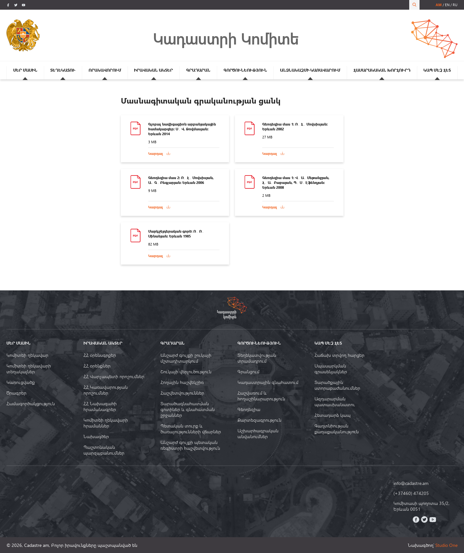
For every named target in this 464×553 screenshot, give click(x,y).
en (447, 5)
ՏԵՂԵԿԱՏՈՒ (62, 70)
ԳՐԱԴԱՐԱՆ (198, 70)
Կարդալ (155, 153)
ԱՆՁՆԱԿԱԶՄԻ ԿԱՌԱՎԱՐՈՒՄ (310, 70)
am (439, 5)
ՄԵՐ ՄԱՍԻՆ (25, 70)
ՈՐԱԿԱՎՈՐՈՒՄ (105, 70)
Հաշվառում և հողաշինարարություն (261, 396)
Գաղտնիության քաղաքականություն (336, 429)
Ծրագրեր (16, 393)
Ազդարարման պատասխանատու (334, 401)
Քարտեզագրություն (259, 420)
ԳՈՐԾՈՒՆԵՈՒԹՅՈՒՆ (245, 70)
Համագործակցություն (30, 404)
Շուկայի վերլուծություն (185, 372)
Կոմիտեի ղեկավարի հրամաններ (105, 423)
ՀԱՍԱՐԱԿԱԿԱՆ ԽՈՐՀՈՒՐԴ (382, 70)
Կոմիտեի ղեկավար (27, 355)
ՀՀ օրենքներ (97, 366)
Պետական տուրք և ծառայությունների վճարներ (190, 429)
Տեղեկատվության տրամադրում (256, 358)
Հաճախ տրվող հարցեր (339, 355)
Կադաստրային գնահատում (267, 382)
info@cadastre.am (411, 483)
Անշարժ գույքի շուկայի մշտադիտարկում (185, 358)
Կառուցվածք (20, 382)
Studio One (446, 545)
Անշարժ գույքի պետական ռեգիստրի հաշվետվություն (190, 445)
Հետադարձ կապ (332, 415)
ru (455, 5)
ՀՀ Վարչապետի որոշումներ (113, 376)
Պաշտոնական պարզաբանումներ (103, 450)
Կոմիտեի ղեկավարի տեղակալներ (28, 369)
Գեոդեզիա (248, 409)
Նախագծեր (96, 436)
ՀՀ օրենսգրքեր (99, 355)
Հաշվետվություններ (182, 393)
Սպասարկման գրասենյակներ (330, 369)
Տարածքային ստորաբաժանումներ (337, 385)
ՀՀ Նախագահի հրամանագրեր (100, 406)
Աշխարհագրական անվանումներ (257, 433)
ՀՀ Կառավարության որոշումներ (105, 390)
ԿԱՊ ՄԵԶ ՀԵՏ (437, 70)
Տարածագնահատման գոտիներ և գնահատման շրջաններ (187, 409)
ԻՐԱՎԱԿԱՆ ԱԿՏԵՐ (153, 70)
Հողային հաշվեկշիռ (182, 382)
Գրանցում (248, 372)
